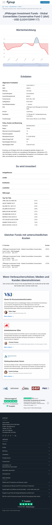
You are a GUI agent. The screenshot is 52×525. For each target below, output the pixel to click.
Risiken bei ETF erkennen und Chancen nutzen (14, 482)
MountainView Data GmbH (9, 467)
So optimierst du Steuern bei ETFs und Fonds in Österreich (18, 486)
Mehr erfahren (8, 316)
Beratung (4, 451)
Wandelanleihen (13, 6)
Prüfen (4, 447)
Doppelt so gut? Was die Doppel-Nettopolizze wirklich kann (18, 493)
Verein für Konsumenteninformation (18, 299)
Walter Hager (12, 311)
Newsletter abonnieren (8, 470)
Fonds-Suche (6, 461)
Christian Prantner (14, 342)
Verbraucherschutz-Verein (14, 361)
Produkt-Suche (6, 458)
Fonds (6, 6)
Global (19, 6)
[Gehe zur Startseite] (11, 2)
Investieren (5, 454)
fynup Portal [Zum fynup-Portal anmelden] (45, 2)
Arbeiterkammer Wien (12, 330)
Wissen (4, 444)
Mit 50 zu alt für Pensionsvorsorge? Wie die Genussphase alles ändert (21, 496)
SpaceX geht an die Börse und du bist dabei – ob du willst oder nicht (20, 489)
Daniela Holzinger (13, 371)
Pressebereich (6, 474)
